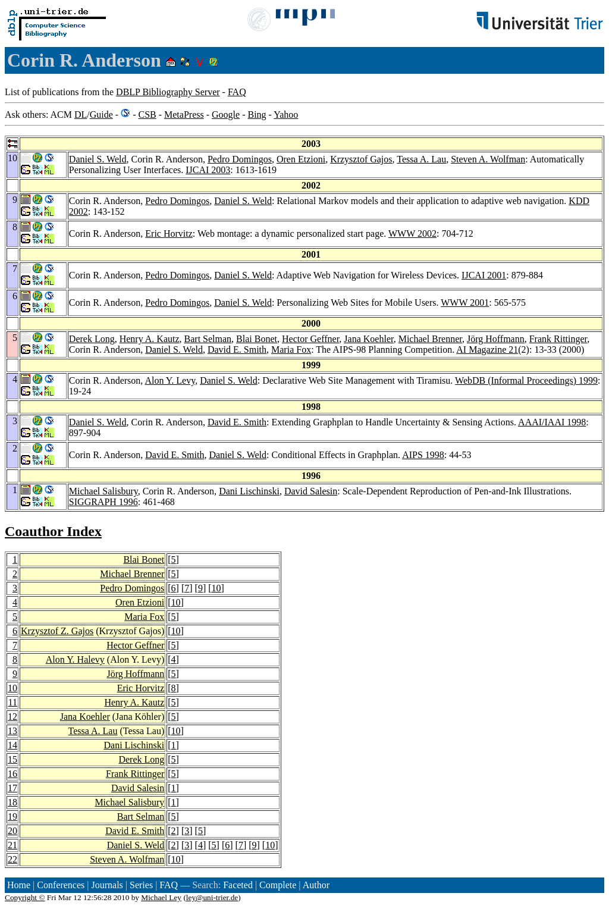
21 (12, 845)
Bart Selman (208, 339)
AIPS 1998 (423, 455)
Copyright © (25, 897)
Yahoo (286, 114)
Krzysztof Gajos (361, 159)
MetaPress (184, 114)
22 (12, 859)
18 (12, 802)
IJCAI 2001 (484, 275)
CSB (147, 114)
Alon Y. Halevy (75, 659)
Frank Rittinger (558, 339)
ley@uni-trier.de (212, 897)
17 (12, 788)
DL (80, 114)
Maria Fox (291, 349)
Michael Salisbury (103, 491)
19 (12, 816)
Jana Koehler (368, 339)
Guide (101, 114)
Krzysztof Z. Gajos (57, 631)
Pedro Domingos (240, 159)
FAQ (237, 92)
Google (226, 114)
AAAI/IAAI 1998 (552, 422)
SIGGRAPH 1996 (103, 502)
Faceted (238, 885)
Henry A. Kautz (150, 339)
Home (18, 885)
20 (12, 831)
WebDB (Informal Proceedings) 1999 (526, 380)
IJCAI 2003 (208, 170)
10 (216, 588)
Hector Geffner (310, 339)
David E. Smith (237, 349)
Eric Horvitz (169, 233)
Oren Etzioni (301, 159)
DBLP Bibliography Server (168, 92)
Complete (277, 885)
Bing (256, 114)
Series (141, 885)
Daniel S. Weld (98, 159)
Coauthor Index (53, 531)
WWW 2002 (412, 233)
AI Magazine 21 (487, 349)
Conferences (60, 885)
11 (12, 702)
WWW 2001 (465, 302)
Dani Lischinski (249, 491)
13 (12, 731)
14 (12, 745)
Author (316, 885)
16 (12, 774)
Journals (107, 885)
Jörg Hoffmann (496, 339)
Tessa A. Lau (421, 159)
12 (12, 717)
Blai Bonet (256, 339)
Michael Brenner (430, 339)
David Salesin (310, 491)
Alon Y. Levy (170, 380)
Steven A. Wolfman (488, 159)
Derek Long (92, 339)
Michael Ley (161, 897)
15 (12, 759)
